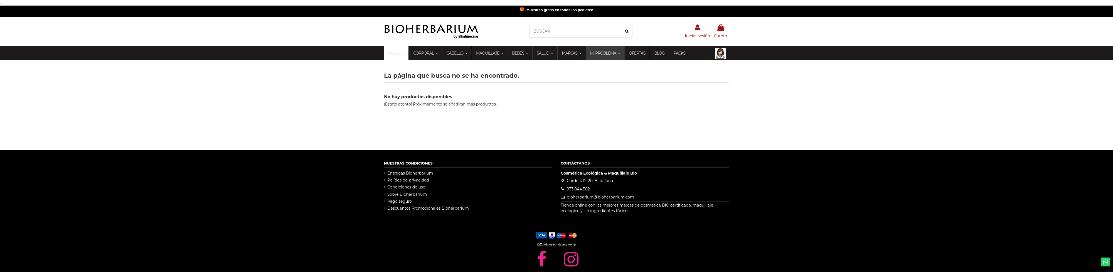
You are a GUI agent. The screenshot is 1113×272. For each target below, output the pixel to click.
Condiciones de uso (406, 187)
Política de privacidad (408, 180)
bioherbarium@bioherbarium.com (600, 197)
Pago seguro (399, 201)
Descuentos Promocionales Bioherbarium (428, 208)
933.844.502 (578, 189)
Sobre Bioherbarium (407, 194)
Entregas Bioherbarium (410, 173)
